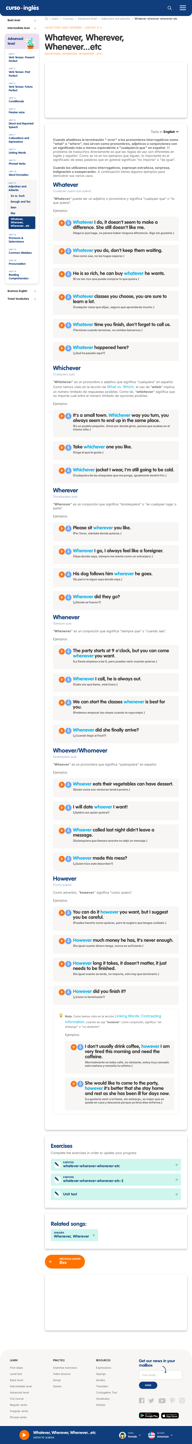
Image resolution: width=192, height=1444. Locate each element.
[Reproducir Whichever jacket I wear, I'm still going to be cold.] (62, 471)
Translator (102, 1386)
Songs (57, 1380)
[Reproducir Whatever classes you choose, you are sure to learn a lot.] (62, 297)
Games (57, 1386)
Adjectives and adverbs (115, 18)
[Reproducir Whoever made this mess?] (62, 859)
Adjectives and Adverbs (63, 27)
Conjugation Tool (106, 1392)
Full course (17, 1398)
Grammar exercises (65, 1367)
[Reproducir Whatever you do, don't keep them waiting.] (62, 251)
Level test (16, 1373)
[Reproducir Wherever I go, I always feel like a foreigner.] (62, 552)
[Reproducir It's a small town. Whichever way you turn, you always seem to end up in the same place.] (62, 416)
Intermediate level (21, 1386)
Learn (14, 1360)
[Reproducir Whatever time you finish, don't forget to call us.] (62, 325)
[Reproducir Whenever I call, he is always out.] (62, 680)
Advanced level (87, 18)
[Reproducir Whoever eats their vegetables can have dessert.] (62, 785)
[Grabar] (68, 223)
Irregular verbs (19, 1411)
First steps (16, 1367)
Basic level (16, 1380)
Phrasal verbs (18, 1417)
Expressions (103, 1367)
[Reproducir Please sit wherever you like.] (62, 529)
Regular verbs (18, 1404)
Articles (100, 1404)
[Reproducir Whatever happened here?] (62, 348)
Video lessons (62, 1373)
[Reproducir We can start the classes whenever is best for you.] (62, 703)
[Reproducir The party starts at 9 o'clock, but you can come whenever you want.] (62, 651)
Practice (58, 1360)
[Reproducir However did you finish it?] (62, 992)
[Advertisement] (116, 90)
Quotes (100, 1380)
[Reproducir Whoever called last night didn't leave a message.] (62, 831)
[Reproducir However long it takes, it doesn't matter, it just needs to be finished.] (62, 964)
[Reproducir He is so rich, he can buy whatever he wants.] (62, 274)
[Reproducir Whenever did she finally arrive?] (62, 731)
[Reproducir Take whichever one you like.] (62, 448)
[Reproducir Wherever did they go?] (62, 598)
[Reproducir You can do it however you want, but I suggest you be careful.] (62, 913)
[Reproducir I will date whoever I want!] (62, 808)
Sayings (101, 1373)
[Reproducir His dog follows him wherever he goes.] (62, 575)
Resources (103, 1360)
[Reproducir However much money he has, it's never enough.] (62, 941)
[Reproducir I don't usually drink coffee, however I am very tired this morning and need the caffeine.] (74, 1047)
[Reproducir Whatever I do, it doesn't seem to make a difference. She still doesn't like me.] (62, 223)
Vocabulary (103, 1398)
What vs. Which (120, 387)
